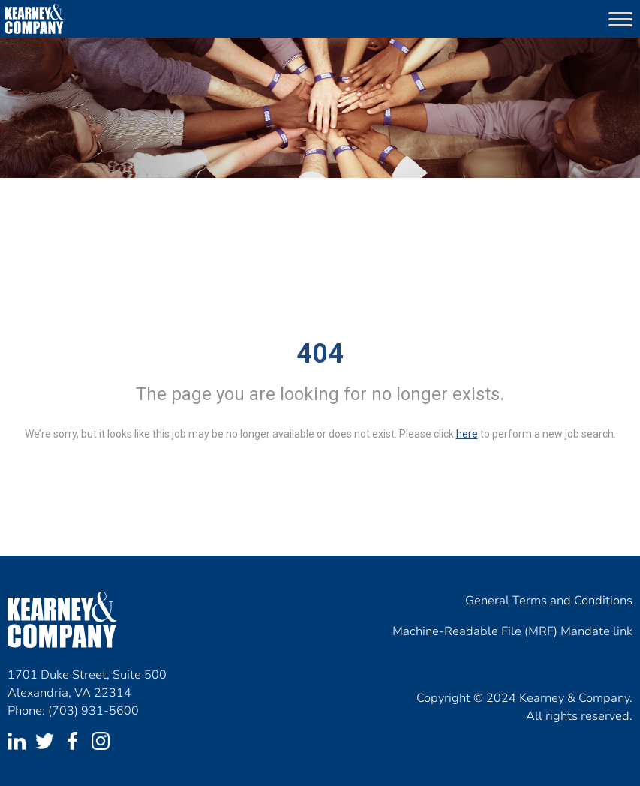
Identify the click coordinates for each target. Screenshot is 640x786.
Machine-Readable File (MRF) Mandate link (512, 631)
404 (320, 353)
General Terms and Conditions (548, 600)
